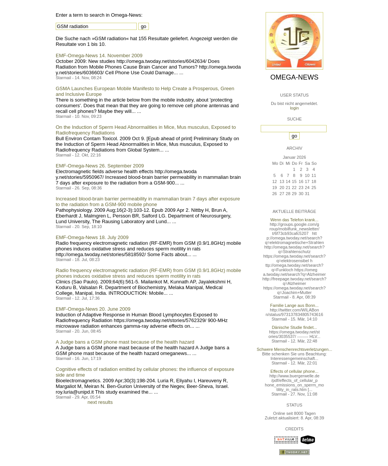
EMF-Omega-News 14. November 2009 (99, 55)
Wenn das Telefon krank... (295, 219)
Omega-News (294, 77)
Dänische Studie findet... (294, 327)
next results (100, 402)
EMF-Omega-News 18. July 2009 (92, 237)
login (294, 108)
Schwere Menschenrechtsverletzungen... (294, 349)
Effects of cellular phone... (294, 371)
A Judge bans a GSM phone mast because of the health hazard (125, 342)
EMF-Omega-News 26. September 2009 (100, 166)
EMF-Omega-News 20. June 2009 (93, 309)
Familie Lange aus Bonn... (294, 305)
